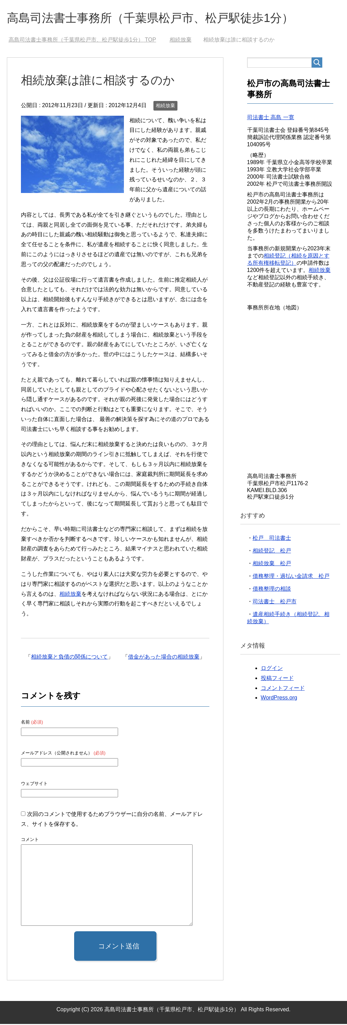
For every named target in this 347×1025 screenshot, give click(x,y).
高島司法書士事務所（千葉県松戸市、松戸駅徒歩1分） (158, 18)
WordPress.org (279, 699)
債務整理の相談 (272, 590)
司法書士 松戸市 (275, 602)
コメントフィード (283, 689)
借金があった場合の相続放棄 (163, 658)
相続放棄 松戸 (272, 564)
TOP (82, 41)
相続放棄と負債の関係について (69, 658)
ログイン (272, 669)
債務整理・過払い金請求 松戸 (291, 577)
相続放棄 (165, 106)
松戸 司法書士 (272, 539)
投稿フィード (277, 679)
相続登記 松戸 (272, 552)
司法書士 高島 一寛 (270, 118)
